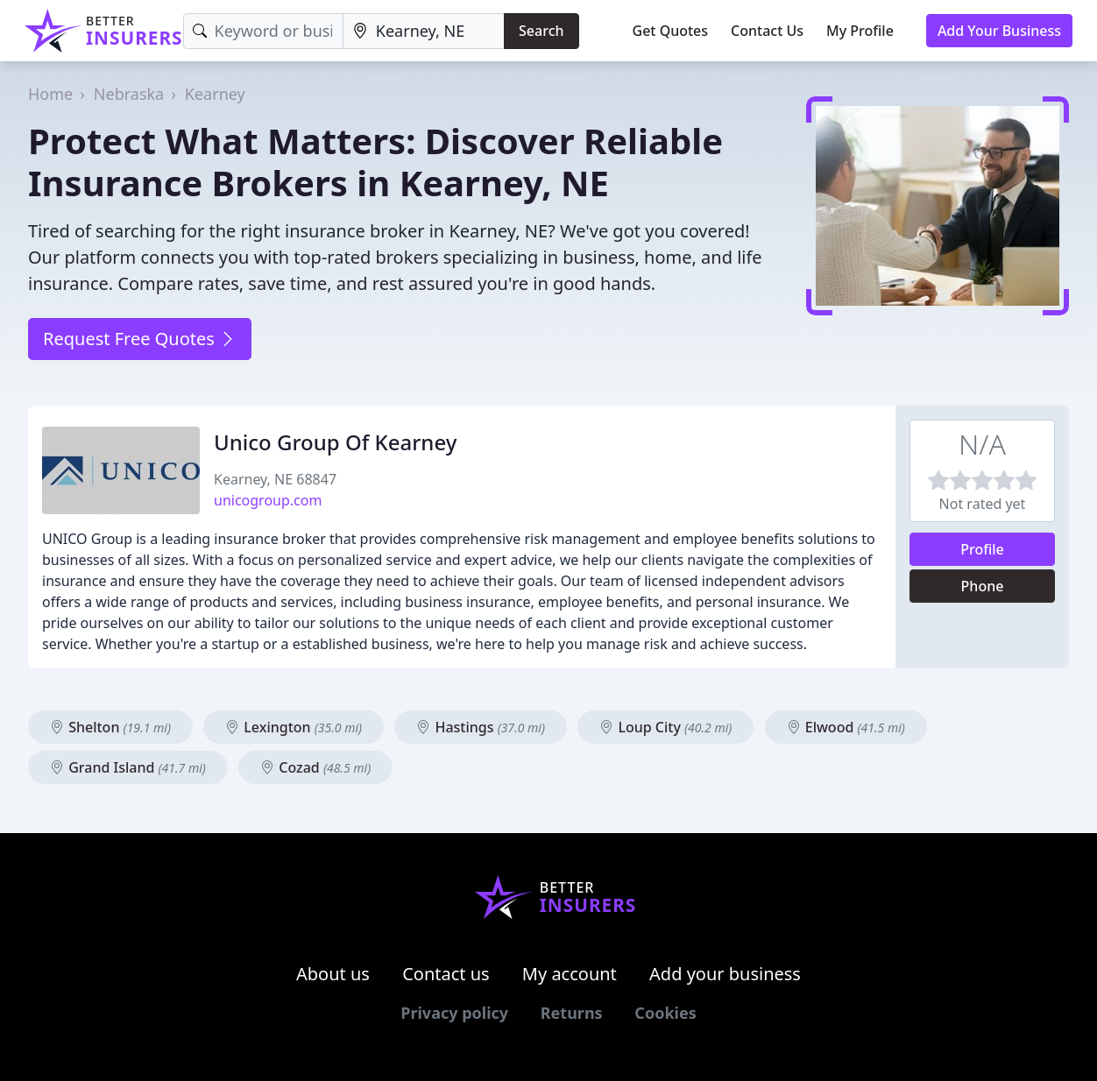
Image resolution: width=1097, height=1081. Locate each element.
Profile (982, 549)
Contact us (446, 974)
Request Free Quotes (140, 338)
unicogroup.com (268, 500)
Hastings (480, 727)
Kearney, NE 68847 (275, 479)
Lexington (293, 727)
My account (569, 974)
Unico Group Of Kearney (335, 441)
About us (333, 974)
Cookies (665, 1012)
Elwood (846, 727)
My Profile (860, 30)
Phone (982, 586)
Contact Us (767, 30)
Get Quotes (671, 30)
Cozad (315, 767)
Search (541, 30)
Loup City (665, 727)
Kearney (215, 93)
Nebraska (129, 93)
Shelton (110, 727)
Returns (572, 1012)
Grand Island (128, 767)
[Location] (424, 31)
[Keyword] (263, 31)
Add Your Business (999, 30)
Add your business (725, 974)
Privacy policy (454, 1012)
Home (50, 93)
